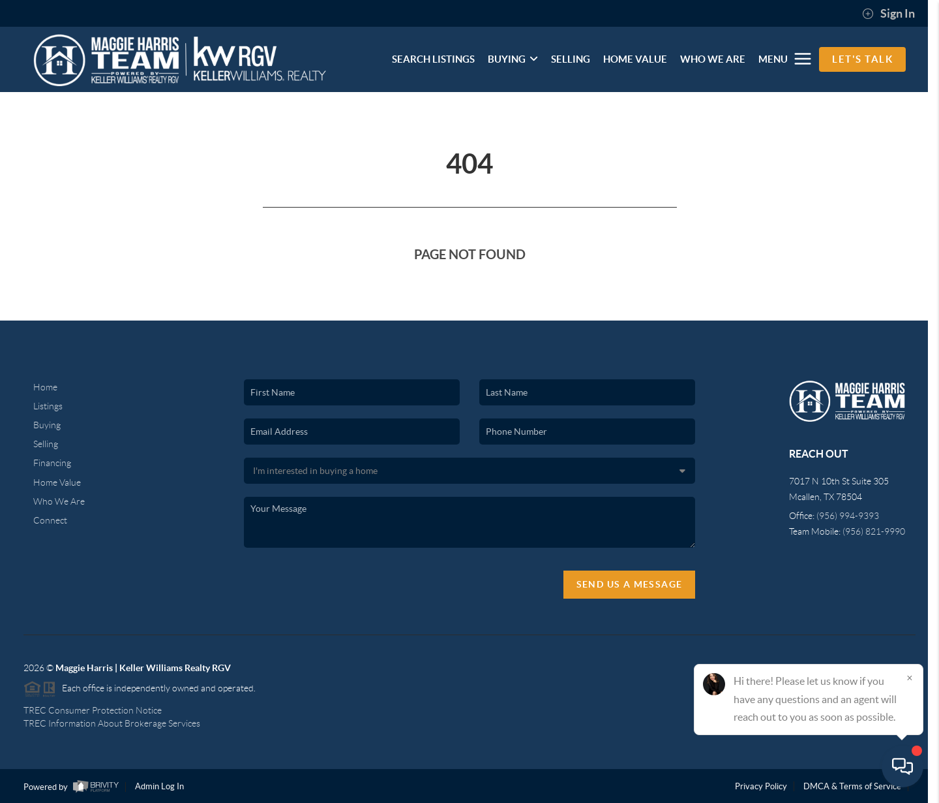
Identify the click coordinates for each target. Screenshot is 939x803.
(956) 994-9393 (847, 516)
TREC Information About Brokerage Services (111, 723)
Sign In (888, 13)
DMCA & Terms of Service (852, 786)
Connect (50, 520)
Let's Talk (862, 59)
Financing (52, 463)
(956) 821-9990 (873, 531)
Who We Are (59, 501)
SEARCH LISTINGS (433, 59)
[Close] (909, 677)
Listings (48, 406)
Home (45, 387)
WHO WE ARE (712, 59)
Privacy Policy (761, 786)
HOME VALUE (635, 59)
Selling (45, 444)
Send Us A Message (629, 584)
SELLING (570, 59)
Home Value (57, 482)
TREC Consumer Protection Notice (92, 710)
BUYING (513, 59)
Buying (47, 425)
